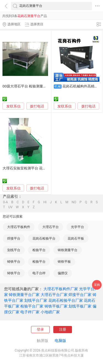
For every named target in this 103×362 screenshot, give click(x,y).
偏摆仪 (63, 273)
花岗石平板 (76, 238)
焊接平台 (13, 238)
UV (10, 207)
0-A (5, 202)
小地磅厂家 (50, 312)
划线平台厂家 (35, 300)
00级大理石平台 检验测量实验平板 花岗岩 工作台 (41, 86)
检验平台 (39, 250)
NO (74, 202)
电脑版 (60, 340)
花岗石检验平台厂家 (65, 300)
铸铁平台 (13, 262)
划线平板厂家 (79, 306)
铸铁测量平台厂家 (24, 294)
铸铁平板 (64, 262)
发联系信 (13, 106)
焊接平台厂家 (79, 294)
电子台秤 (39, 273)
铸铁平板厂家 (56, 306)
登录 (40, 329)
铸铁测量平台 (67, 250)
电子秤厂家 (30, 312)
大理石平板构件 (18, 227)
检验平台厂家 (31, 306)
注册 (62, 329)
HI (45, 202)
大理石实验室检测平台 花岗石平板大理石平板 (38, 168)
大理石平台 (50, 227)
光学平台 (77, 227)
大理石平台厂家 (54, 294)
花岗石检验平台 (43, 238)
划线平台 (13, 250)
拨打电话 (37, 106)
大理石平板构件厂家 (60, 289)
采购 (97, 285)
